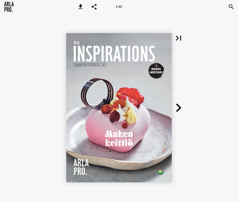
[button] (80, 6)
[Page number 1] (119, 6)
